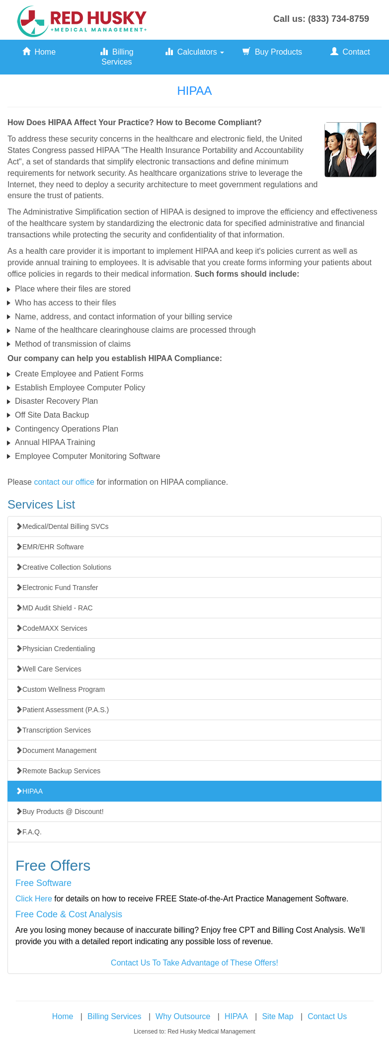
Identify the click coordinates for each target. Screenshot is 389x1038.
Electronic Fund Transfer (56, 588)
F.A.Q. (28, 832)
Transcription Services (53, 730)
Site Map (277, 1016)
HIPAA (29, 791)
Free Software (43, 883)
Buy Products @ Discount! (59, 812)
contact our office (64, 482)
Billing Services (117, 57)
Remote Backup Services (57, 771)
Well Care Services (48, 669)
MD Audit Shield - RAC (54, 608)
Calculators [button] (194, 52)
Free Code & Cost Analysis (68, 914)
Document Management (55, 750)
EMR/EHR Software (49, 547)
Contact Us (327, 1016)
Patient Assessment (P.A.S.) (62, 710)
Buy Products (272, 52)
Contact (350, 52)
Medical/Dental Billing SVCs (62, 526)
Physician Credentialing (55, 649)
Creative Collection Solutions (63, 567)
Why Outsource (183, 1016)
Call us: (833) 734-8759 (321, 19)
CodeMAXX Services (51, 628)
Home (39, 52)
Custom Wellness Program (60, 689)
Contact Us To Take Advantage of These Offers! (194, 963)
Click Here (33, 898)
